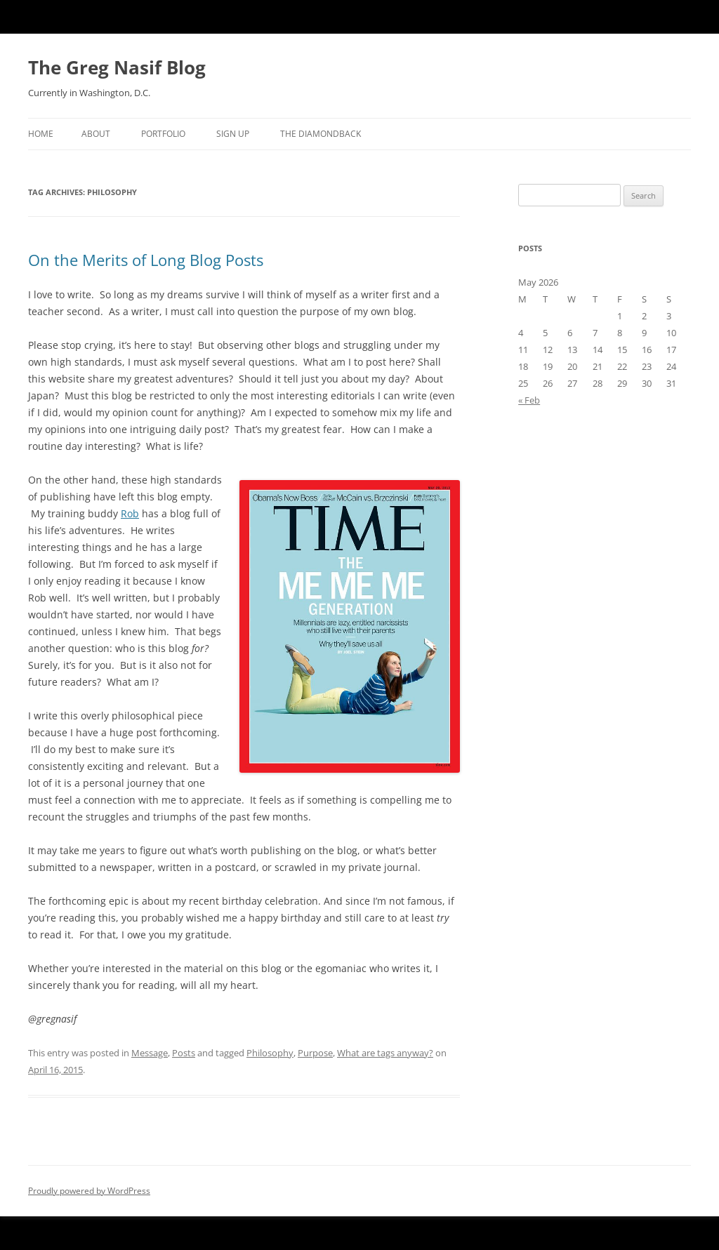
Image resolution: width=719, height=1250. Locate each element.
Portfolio (163, 134)
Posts (183, 1052)
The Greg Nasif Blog (117, 67)
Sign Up (232, 134)
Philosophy (269, 1052)
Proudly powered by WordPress (89, 1191)
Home (40, 134)
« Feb (529, 400)
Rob (130, 513)
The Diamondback (320, 134)
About (95, 134)
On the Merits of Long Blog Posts (145, 259)
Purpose (315, 1052)
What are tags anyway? (385, 1052)
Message (149, 1052)
